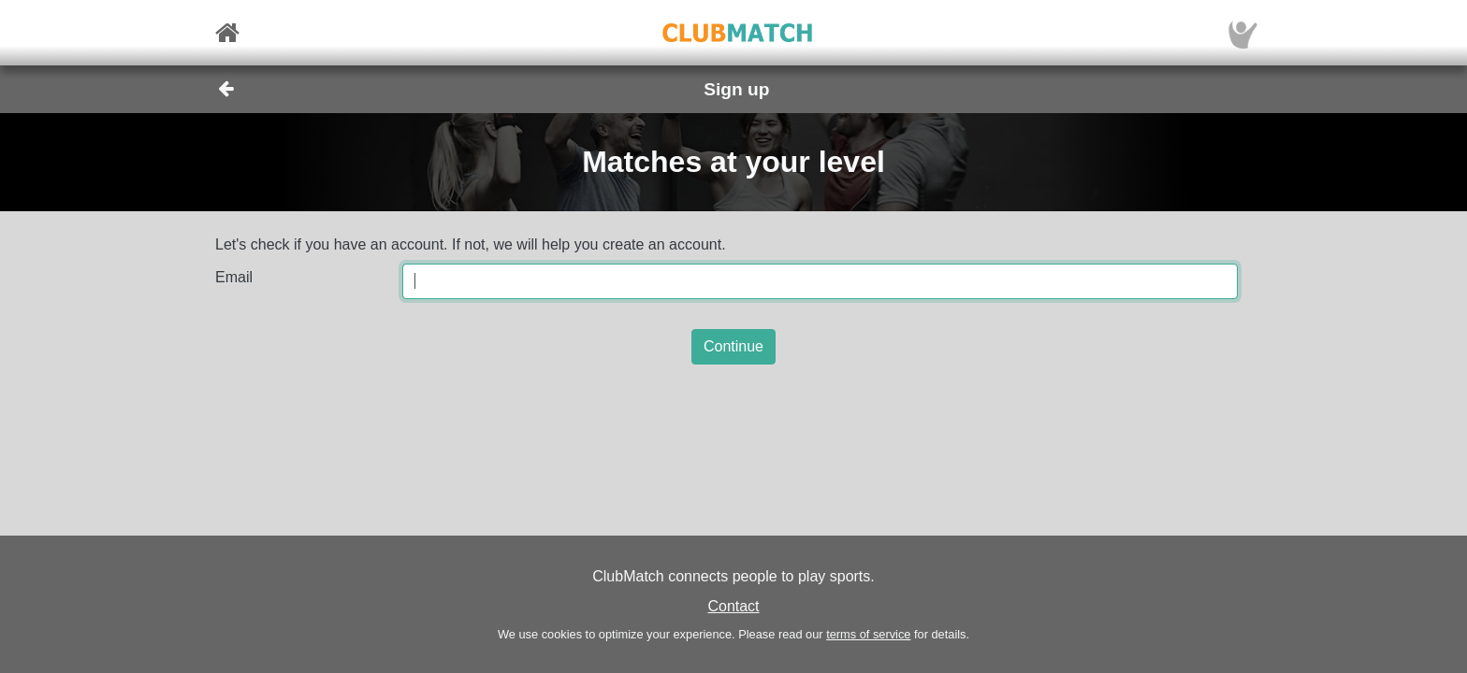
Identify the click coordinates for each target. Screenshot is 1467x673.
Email (234, 277)
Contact (733, 606)
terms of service (868, 634)
